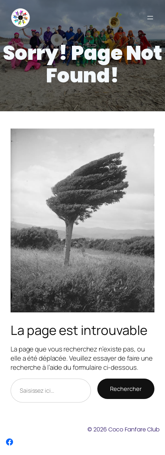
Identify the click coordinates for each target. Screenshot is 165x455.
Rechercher (126, 389)
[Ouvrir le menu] (150, 17)
